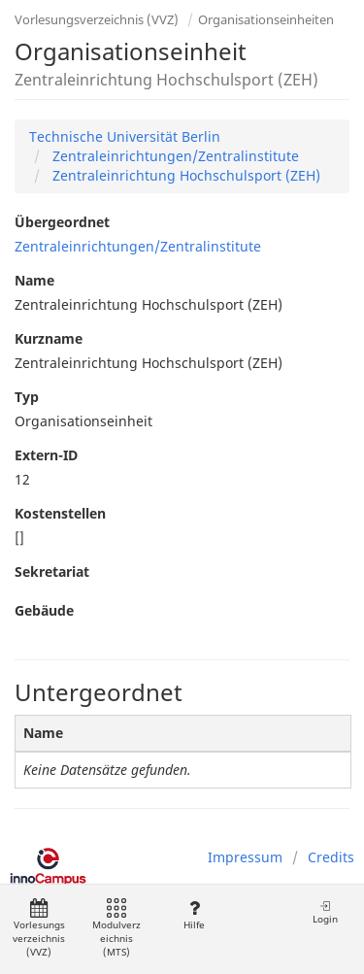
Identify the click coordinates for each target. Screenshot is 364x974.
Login (325, 912)
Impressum (245, 857)
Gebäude (44, 610)
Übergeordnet (62, 222)
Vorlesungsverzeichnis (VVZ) (97, 19)
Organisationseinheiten (266, 19)
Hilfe (194, 915)
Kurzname (49, 338)
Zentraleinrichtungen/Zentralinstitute (174, 156)
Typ (27, 396)
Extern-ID (46, 455)
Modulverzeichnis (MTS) (116, 928)
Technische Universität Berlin (124, 136)
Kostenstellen (60, 513)
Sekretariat (52, 571)
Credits (331, 857)
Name (34, 280)
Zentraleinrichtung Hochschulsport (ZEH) (184, 175)
